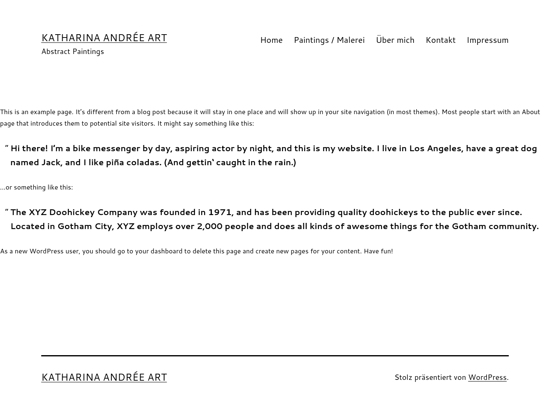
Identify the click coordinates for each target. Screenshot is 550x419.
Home (271, 39)
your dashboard (159, 250)
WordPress (487, 377)
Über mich (395, 39)
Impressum (488, 39)
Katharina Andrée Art (104, 37)
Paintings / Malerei (329, 39)
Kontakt (440, 39)
